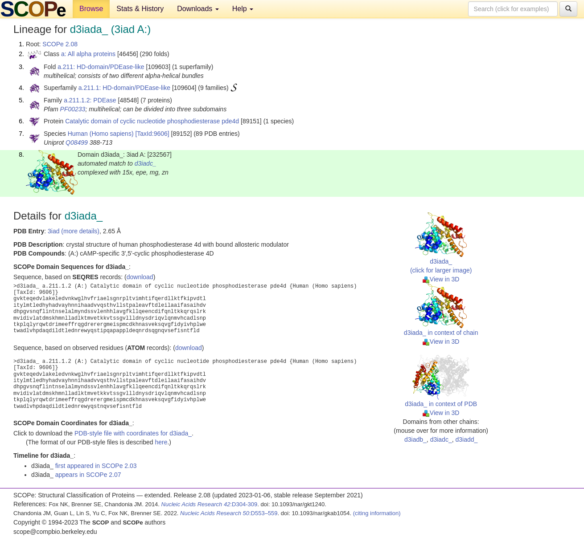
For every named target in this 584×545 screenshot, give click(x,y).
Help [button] (242, 8)
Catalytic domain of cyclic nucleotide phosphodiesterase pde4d (152, 121)
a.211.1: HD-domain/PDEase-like (124, 87)
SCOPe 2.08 (60, 44)
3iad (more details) (73, 231)
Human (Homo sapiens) (101, 133)
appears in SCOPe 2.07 (88, 474)
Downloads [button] (198, 8)
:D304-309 (209, 504)
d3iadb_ (415, 439)
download (140, 277)
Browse (91, 8)
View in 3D (441, 279)
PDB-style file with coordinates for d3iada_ (133, 433)
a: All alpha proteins (88, 53)
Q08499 (77, 142)
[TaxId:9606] (152, 133)
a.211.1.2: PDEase (90, 100)
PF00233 (73, 109)
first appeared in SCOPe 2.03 (96, 465)
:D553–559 (229, 513)
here (161, 442)
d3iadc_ (145, 163)
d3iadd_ (466, 439)
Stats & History (140, 8)
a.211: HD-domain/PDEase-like (101, 66)
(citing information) (377, 513)
